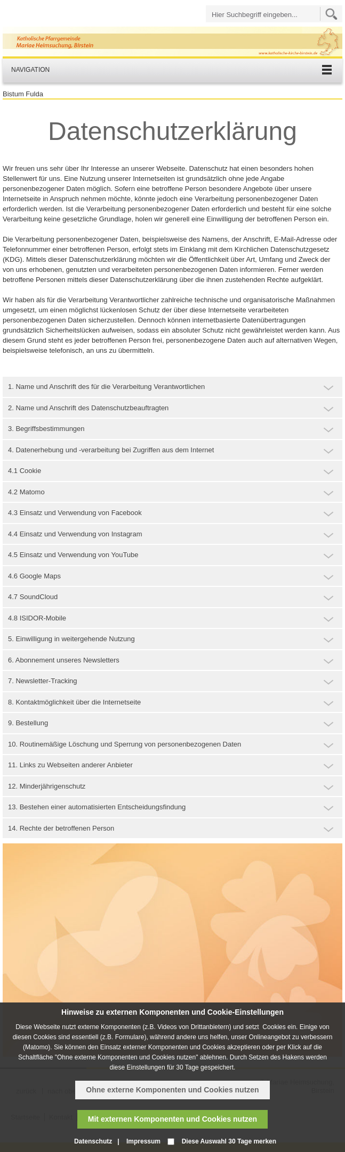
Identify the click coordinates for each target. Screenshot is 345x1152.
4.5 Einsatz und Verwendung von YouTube (73, 555)
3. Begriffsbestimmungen (46, 429)
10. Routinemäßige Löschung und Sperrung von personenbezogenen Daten (124, 744)
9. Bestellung (28, 723)
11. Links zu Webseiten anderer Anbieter (70, 765)
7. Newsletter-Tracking (42, 681)
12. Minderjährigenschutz (46, 786)
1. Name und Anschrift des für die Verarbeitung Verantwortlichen (106, 387)
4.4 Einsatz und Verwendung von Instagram (75, 534)
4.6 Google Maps (34, 576)
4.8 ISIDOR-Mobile (37, 618)
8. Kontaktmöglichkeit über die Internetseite (74, 702)
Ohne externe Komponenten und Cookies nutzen (172, 1089)
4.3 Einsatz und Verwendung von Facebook (75, 513)
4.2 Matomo (26, 492)
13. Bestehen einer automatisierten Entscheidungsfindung (97, 807)
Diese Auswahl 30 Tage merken (229, 1141)
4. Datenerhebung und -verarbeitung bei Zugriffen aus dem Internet (111, 450)
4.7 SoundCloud (33, 597)
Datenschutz (93, 1141)
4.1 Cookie (24, 471)
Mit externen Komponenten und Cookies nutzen (172, 1119)
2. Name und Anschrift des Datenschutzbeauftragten (88, 408)
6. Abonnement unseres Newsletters (63, 660)
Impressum (143, 1141)
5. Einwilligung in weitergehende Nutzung (71, 639)
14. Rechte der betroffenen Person (61, 828)
